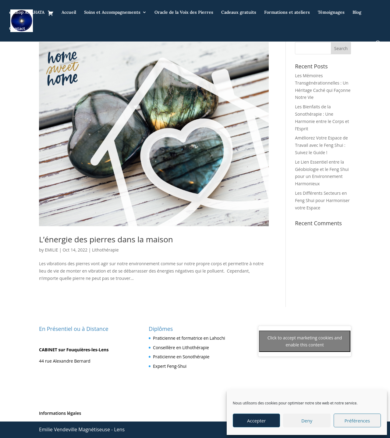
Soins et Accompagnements (112, 12)
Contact (17, 28)
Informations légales (60, 413)
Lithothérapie (105, 250)
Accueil (69, 12)
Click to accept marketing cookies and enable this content (305, 341)
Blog (357, 12)
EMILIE (51, 250)
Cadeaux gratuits (238, 12)
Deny (306, 421)
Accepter (256, 421)
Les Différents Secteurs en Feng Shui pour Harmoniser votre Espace (322, 200)
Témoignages (331, 12)
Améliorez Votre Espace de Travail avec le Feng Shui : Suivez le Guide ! (321, 145)
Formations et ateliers (287, 12)
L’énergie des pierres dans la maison (106, 239)
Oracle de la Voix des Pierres (183, 12)
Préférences (357, 421)
